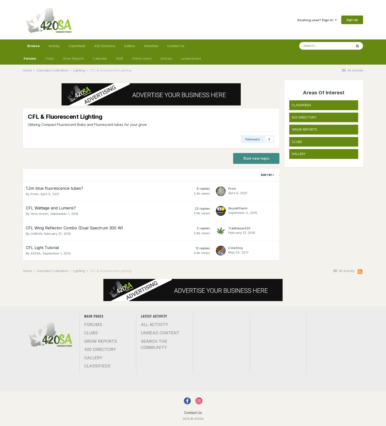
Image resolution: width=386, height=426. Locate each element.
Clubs (49, 58)
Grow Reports (73, 58)
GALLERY (299, 154)
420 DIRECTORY (304, 117)
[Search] (325, 46)
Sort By (267, 174)
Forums (30, 58)
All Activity (154, 324)
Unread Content (160, 332)
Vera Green (39, 214)
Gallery (129, 46)
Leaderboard (191, 58)
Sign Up (352, 20)
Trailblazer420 (239, 228)
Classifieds (76, 46)
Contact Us (175, 46)
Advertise (151, 46)
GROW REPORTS (304, 129)
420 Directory (104, 46)
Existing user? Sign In (317, 20)
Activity (54, 46)
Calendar (100, 58)
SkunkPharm (237, 208)
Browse (33, 48)
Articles (166, 58)
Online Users (142, 58)
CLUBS (297, 142)
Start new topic (256, 158)
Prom (34, 194)
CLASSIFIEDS (301, 105)
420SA (36, 253)
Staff (119, 58)
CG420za (235, 248)
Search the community (154, 344)
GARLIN (36, 234)
